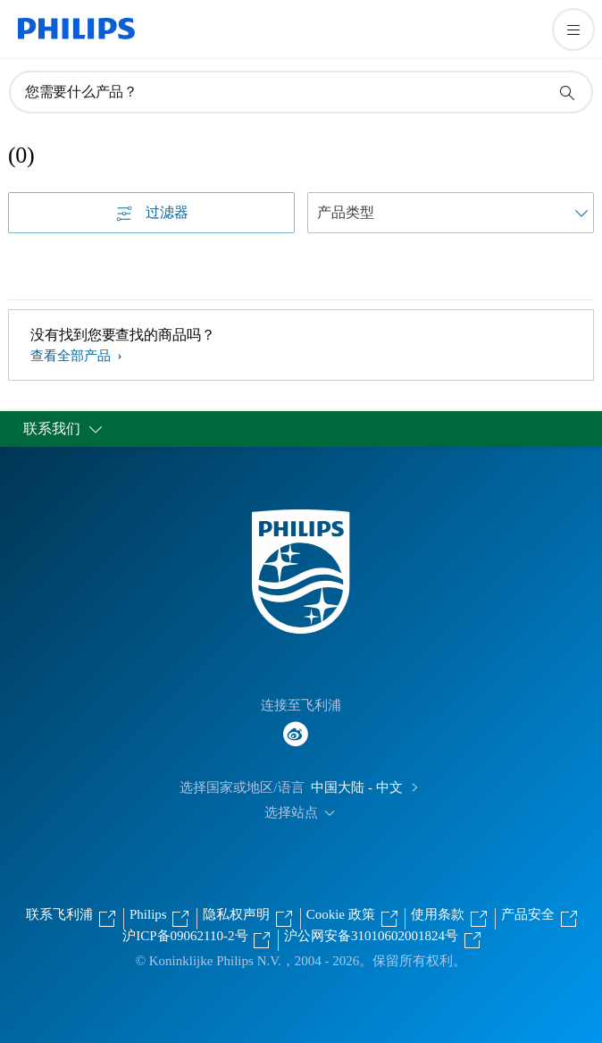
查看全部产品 (72, 356)
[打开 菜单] (573, 29)
